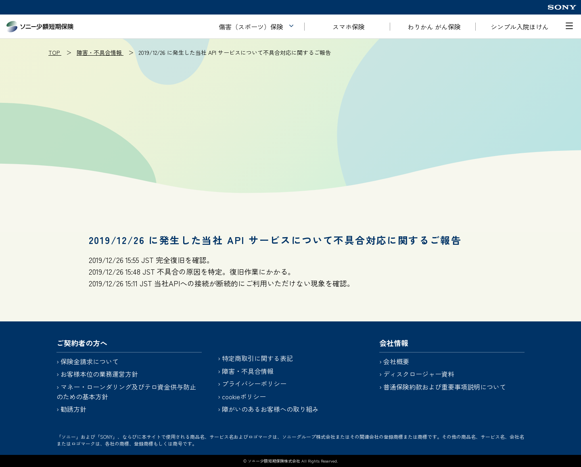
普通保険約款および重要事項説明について (444, 387)
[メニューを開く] (569, 26)
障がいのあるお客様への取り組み (270, 409)
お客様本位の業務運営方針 (99, 374)
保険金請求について (90, 361)
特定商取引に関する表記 (257, 358)
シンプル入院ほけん (520, 26)
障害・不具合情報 (248, 371)
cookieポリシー (244, 396)
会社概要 (396, 361)
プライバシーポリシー (254, 383)
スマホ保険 (348, 26)
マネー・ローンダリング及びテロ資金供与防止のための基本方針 (126, 391)
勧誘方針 (73, 409)
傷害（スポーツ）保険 (251, 26)
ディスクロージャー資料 (418, 374)
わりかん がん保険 (434, 26)
